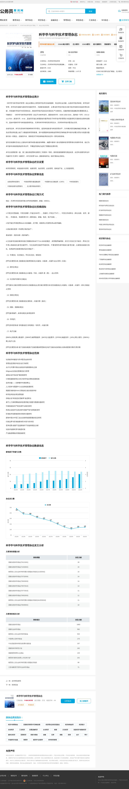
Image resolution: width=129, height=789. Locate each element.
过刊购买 (21, 705)
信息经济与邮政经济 (80, 729)
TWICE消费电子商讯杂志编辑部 (109, 255)
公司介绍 (3, 775)
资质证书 (14, 775)
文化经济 (65, 729)
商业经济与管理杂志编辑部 (107, 269)
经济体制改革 (69, 724)
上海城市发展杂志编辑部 (106, 273)
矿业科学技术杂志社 (105, 210)
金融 (44, 735)
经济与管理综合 (13, 724)
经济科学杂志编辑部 (105, 245)
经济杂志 (41, 20)
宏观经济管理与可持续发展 (31, 724)
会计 (77, 735)
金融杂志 (54, 20)
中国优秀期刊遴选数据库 (32, 182)
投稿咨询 (50, 81)
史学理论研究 (13, 681)
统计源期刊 (97, 44)
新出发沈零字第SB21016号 (19, 783)
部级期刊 (107, 44)
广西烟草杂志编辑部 (105, 259)
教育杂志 (16, 20)
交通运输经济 (33, 729)
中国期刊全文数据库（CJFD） (55, 182)
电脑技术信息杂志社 (105, 215)
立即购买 (67, 701)
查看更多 (99, 74)
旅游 (55, 729)
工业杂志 (92, 20)
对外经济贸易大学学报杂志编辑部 (109, 278)
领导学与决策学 (38, 740)
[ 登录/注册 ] (113, 2)
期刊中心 (82, 2)
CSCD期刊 (86, 44)
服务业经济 (11, 735)
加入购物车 (84, 701)
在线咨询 (125, 11)
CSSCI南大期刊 (63, 44)
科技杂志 (79, 20)
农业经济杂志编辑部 (105, 264)
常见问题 (56, 775)
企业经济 (46, 729)
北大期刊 (76, 44)
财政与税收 (34, 735)
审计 (85, 735)
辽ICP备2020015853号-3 (15, 780)
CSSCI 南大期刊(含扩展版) (28, 25)
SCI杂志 (97, 2)
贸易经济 (23, 735)
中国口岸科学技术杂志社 (106, 224)
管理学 (25, 740)
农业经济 (11, 729)
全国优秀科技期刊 (14, 182)
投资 (69, 735)
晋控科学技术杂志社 (105, 229)
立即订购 (68, 81)
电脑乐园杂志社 (104, 201)
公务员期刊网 (13, 25)
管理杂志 (67, 20)
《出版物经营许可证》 (20, 755)
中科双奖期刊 (73, 182)
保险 (61, 735)
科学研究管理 (52, 740)
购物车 (75, 2)
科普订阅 (90, 2)
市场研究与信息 (13, 740)
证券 (52, 735)
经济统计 (82, 724)
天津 (75, 64)
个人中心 (46, 775)
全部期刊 (125, 20)
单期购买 (31, 705)
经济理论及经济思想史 (53, 724)
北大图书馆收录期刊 (33, 186)
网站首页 (3, 20)
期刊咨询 (24, 775)
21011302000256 (39, 780)
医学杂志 (29, 20)
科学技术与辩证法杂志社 (106, 205)
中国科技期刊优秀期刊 (15, 186)
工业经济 (22, 729)
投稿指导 (104, 2)
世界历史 (12, 685)
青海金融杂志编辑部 (105, 250)
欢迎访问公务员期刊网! (6, 2)
